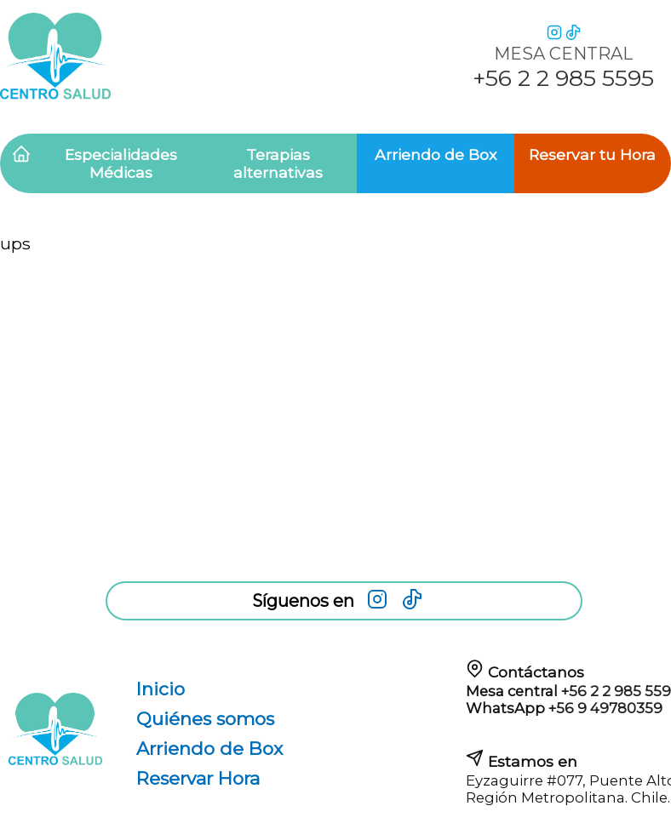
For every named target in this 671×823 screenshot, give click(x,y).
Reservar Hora (198, 778)
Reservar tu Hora (592, 154)
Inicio (160, 689)
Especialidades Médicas (121, 163)
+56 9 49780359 (605, 708)
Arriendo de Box (435, 154)
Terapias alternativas (278, 163)
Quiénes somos (205, 718)
